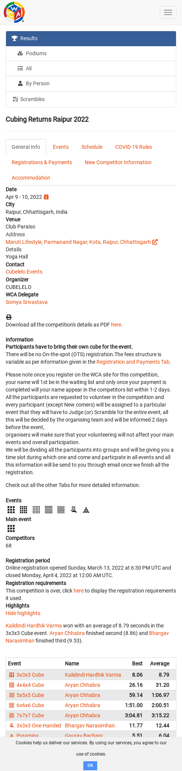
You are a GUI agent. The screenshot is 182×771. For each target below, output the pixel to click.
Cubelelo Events (24, 272)
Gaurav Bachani (83, 736)
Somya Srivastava (27, 302)
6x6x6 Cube (26, 705)
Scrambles (28, 98)
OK (90, 765)
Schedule (91, 147)
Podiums (32, 53)
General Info (26, 147)
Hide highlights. (24, 613)
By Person (33, 83)
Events (61, 147)
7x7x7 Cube (26, 715)
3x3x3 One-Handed (34, 726)
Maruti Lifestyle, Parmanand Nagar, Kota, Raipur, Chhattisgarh (78, 242)
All (24, 68)
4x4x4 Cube (26, 685)
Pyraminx (23, 736)
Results (25, 38)
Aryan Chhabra (67, 633)
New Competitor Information (118, 162)
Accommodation (31, 178)
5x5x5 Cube (26, 695)
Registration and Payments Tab (133, 362)
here (116, 325)
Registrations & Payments (42, 162)
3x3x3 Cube (26, 675)
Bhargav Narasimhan (90, 726)
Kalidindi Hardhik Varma (34, 626)
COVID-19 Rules (133, 147)
